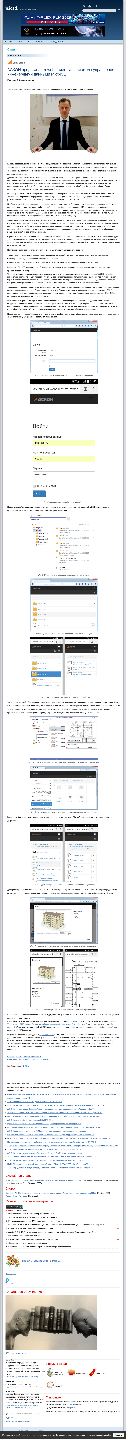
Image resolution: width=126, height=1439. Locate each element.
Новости (8, 42)
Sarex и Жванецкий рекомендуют (17, 1377)
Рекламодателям (55, 42)
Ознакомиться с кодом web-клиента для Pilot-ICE (28, 1059)
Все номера (11, 1274)
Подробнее (9, 1418)
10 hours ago (34, 1377)
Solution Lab (76, 1021)
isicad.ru (73, 1402)
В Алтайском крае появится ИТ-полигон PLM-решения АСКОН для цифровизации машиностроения (50, 1135)
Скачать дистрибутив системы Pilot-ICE (24, 1057)
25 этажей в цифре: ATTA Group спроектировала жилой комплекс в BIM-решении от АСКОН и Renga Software (54, 1113)
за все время (22, 1210)
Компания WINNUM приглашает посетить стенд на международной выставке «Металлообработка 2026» (51, 1193)
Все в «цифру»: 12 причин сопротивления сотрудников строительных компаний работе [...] (45, 1180)
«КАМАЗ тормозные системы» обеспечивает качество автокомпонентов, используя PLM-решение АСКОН (53, 1157)
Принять (118, 1435)
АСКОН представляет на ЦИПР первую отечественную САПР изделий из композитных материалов (50, 1168)
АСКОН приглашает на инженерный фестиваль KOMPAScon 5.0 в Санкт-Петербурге (44, 1149)
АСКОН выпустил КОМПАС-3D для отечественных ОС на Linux (34, 1102)
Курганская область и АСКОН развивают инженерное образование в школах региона (44, 1124)
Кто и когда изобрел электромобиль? (24, 1236)
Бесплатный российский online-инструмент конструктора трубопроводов (39, 1247)
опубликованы (48, 1035)
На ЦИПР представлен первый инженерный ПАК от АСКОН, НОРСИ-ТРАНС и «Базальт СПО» (48, 1164)
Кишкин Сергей (10, 1360)
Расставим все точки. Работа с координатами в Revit (31, 1214)
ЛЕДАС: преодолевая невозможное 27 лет (20, 1387)
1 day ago (39, 1387)
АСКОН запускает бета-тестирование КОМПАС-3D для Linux (33, 1120)
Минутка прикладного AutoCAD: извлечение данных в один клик (36, 1221)
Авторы (29, 42)
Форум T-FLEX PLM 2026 (16, 1196)
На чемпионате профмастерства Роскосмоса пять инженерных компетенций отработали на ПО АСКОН (52, 1142)
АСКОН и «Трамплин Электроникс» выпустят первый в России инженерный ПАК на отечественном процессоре (55, 1105)
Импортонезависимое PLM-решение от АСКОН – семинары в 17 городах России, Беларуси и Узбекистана (53, 1116)
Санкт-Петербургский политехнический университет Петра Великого (56, 1024)
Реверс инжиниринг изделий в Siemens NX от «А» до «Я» (33, 1239)
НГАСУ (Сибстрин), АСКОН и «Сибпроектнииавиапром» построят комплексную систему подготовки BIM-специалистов (58, 1138)
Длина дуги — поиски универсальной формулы (28, 1243)
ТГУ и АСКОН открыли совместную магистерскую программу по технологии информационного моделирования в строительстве (62, 1146)
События (40, 42)
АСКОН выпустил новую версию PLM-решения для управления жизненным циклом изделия (47, 1131)
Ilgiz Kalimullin (10, 1381)
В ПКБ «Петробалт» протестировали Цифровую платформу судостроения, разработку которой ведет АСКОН (54, 1127)
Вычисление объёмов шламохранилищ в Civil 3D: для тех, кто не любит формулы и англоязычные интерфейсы (56, 1225)
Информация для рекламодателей (18, 1421)
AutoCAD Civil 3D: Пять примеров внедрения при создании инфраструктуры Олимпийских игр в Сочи (52, 1232)
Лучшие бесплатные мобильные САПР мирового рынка (32, 1217)
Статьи (19, 42)
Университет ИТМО (15, 1024)
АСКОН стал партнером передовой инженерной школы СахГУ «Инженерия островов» (44, 1153)
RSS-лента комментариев (17, 1353)
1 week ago (29, 1408)
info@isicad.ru (72, 1408)
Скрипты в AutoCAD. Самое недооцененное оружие (30, 1228)
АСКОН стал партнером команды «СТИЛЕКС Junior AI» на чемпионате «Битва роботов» (45, 1160)
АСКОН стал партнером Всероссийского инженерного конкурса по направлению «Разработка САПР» (51, 1109)
